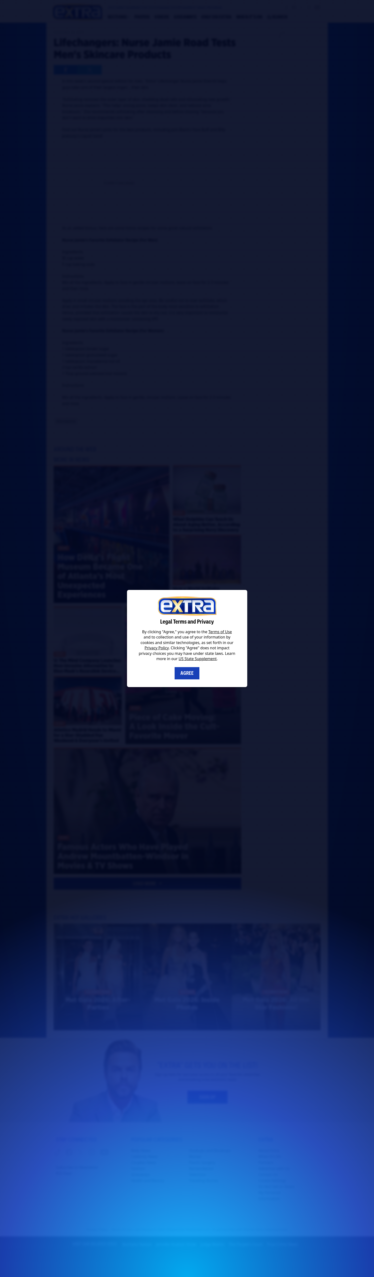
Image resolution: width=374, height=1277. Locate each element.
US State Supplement (198, 658)
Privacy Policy (157, 648)
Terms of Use (220, 631)
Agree (187, 673)
